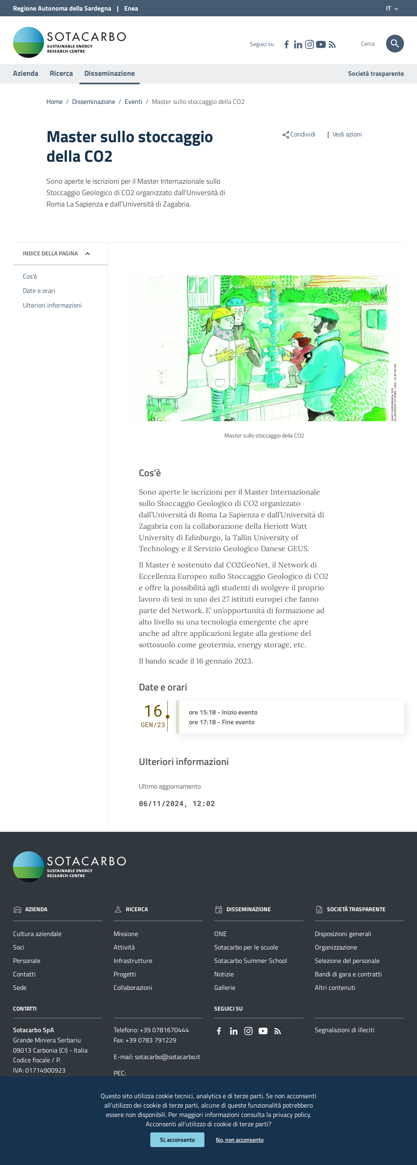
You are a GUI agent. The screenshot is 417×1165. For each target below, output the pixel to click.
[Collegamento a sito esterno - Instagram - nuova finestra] (309, 43)
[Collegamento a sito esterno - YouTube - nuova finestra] (320, 43)
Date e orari (39, 298)
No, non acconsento (239, 1139)
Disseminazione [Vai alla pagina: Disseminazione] (242, 916)
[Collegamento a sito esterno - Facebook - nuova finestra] (286, 43)
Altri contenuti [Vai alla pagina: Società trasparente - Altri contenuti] (335, 995)
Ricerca (61, 80)
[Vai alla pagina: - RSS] (332, 43)
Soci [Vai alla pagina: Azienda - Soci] (18, 955)
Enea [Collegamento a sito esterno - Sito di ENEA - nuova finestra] (131, 8)
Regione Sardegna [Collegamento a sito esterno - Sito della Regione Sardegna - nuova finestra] (62, 8)
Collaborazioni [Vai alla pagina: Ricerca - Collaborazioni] (133, 995)
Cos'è (30, 284)
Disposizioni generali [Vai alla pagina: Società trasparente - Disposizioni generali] (343, 942)
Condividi (298, 142)
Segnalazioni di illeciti (345, 1037)
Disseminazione (109, 80)
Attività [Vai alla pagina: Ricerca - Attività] (124, 955)
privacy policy (291, 1113)
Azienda (25, 80)
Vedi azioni (343, 142)
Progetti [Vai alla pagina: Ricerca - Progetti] (125, 982)
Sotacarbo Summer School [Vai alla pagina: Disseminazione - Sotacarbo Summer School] (250, 969)
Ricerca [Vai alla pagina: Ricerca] (131, 916)
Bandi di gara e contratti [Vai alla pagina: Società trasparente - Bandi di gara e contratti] (348, 982)
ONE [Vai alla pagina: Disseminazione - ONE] (220, 942)
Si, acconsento (177, 1139)
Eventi (134, 109)
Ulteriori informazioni (52, 313)
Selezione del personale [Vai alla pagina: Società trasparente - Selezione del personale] (347, 969)
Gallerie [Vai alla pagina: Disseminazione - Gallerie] (224, 995)
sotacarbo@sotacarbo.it (167, 1064)
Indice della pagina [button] (50, 261)
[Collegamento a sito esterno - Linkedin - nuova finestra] (298, 43)
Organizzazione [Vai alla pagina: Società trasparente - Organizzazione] (336, 955)
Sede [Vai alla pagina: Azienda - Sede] (19, 995)
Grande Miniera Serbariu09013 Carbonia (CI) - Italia (50, 1053)
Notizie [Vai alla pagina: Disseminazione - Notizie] (224, 982)
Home (54, 109)
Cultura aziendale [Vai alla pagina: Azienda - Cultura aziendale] (37, 942)
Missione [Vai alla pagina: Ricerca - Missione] (126, 942)
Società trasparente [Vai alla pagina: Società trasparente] (376, 81)
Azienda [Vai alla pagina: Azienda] (30, 916)
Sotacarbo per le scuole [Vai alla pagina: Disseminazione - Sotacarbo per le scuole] (246, 955)
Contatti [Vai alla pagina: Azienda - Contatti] (24, 982)
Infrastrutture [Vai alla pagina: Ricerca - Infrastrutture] (133, 969)
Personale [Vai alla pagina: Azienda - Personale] (26, 969)
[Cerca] (395, 44)
